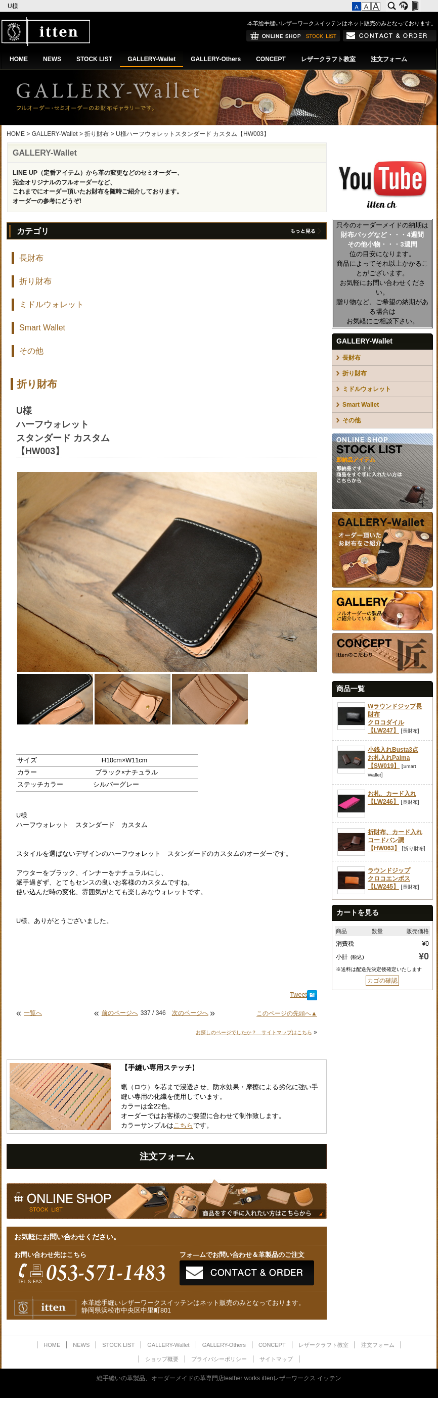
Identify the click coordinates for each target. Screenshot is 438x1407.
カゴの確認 (382, 980)
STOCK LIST (94, 59)
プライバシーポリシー (219, 1359)
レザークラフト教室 (328, 59)
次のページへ (190, 1012)
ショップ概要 (162, 1359)
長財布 (31, 258)
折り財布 (96, 133)
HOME (19, 59)
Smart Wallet (42, 327)
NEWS (52, 59)
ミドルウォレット (51, 304)
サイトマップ (276, 1359)
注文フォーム (389, 59)
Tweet (298, 994)
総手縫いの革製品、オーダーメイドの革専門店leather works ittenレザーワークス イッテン (219, 1378)
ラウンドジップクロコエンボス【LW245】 (389, 878)
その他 (31, 351)
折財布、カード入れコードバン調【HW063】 (395, 840)
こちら (183, 1125)
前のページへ (120, 1012)
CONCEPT (271, 59)
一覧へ (33, 1012)
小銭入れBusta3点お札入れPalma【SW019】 (393, 757)
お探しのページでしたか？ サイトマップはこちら (254, 1032)
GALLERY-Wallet (151, 59)
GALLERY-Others (216, 59)
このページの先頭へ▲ (286, 1013)
